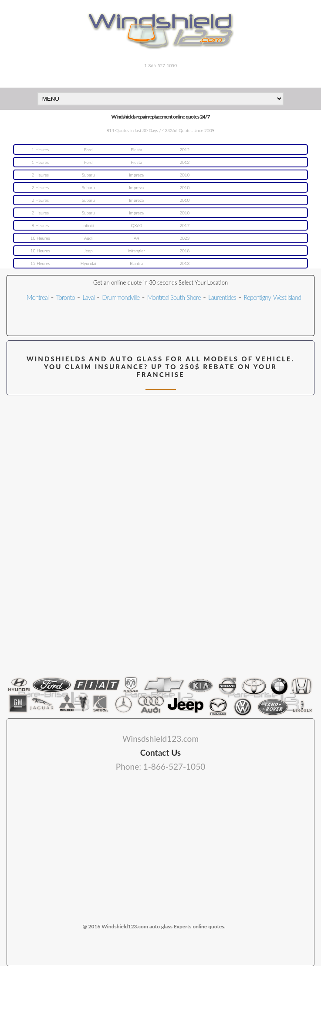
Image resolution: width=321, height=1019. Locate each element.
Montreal (37, 297)
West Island (287, 297)
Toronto (65, 297)
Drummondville (120, 297)
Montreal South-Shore (174, 297)
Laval (88, 297)
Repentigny (256, 297)
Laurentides (222, 297)
